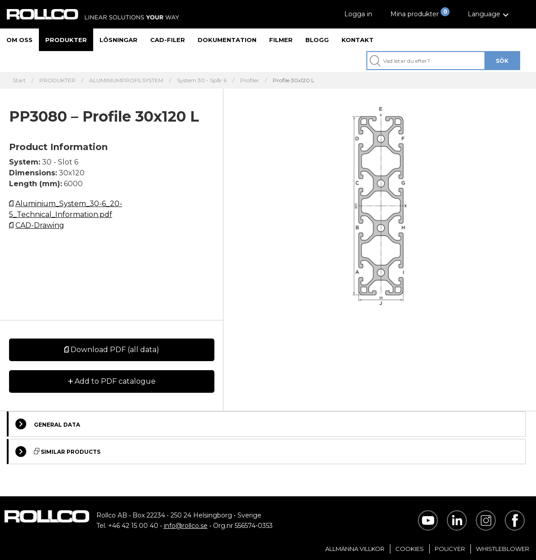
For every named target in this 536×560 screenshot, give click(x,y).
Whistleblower (502, 548)
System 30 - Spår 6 (202, 80)
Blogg (317, 39)
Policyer (450, 548)
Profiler (249, 80)
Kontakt (358, 39)
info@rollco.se (186, 526)
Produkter (66, 39)
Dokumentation (227, 39)
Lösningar (119, 39)
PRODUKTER (57, 80)
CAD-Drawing (39, 225)
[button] (489, 14)
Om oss (19, 39)
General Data (47, 424)
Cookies (409, 548)
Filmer (281, 39)
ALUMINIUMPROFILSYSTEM (126, 80)
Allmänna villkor (354, 548)
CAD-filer (167, 39)
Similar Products (57, 451)
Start (19, 80)
